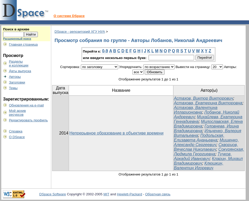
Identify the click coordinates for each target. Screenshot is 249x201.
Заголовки (17, 82)
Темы (13, 88)
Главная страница (23, 44)
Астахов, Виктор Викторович (203, 98)
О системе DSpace (69, 16)
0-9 (105, 51)
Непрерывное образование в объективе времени (116, 133)
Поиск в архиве (16, 29)
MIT (106, 194)
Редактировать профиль (28, 120)
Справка (15, 131)
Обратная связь (157, 194)
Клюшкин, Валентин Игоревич (198, 165)
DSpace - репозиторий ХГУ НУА (80, 32)
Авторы (15, 77)
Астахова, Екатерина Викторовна (208, 103)
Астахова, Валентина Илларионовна (195, 109)
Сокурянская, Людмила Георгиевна (209, 151)
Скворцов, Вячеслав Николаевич (206, 147)
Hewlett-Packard (129, 194)
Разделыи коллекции (19, 63)
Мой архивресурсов (17, 112)
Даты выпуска (20, 71)
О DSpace (17, 137)
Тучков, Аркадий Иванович (202, 156)
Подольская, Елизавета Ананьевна (199, 137)
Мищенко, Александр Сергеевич (206, 142)
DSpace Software (52, 194)
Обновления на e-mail (26, 105)
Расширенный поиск (17, 38)
